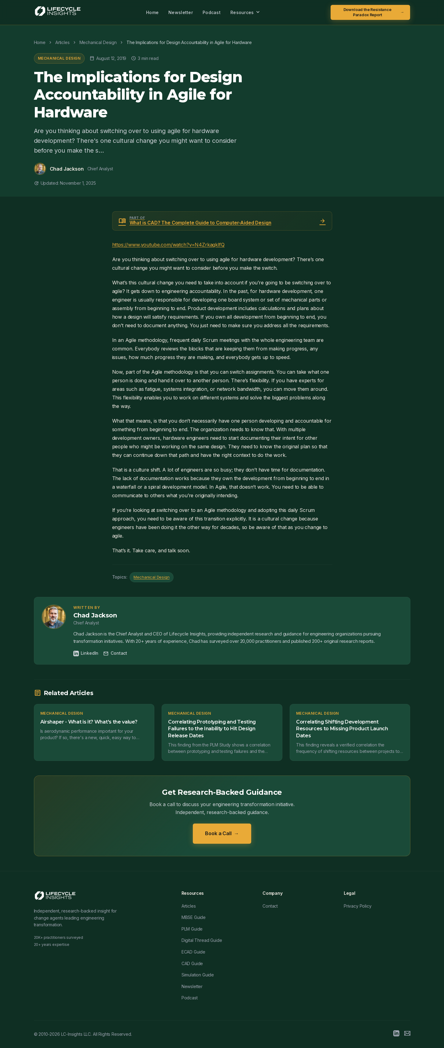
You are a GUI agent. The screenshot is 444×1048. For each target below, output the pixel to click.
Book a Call (222, 834)
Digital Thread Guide (202, 940)
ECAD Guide (193, 951)
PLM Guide (192, 928)
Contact (115, 653)
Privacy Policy (358, 906)
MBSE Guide (194, 917)
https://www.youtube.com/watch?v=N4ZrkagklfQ (168, 245)
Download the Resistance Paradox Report (373, 12)
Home (152, 12)
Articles (189, 906)
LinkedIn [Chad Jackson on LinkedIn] (86, 653)
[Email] (407, 1034)
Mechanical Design (59, 58)
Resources (245, 12)
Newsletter (180, 12)
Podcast (212, 12)
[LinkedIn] (396, 1034)
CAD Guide (192, 963)
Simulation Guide (198, 974)
